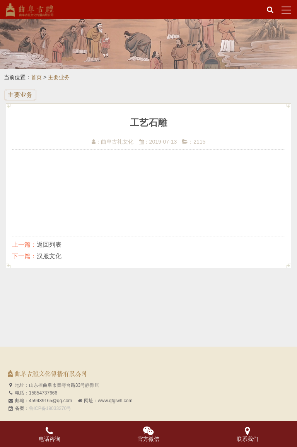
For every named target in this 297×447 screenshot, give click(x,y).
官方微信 (148, 434)
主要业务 (59, 77)
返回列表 (49, 244)
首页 (36, 77)
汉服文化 (49, 256)
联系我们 (247, 434)
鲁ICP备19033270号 (50, 408)
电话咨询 (49, 434)
